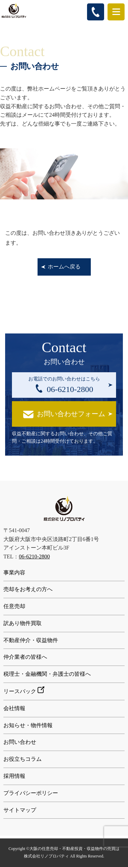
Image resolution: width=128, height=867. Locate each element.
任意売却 (14, 606)
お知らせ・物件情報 (28, 725)
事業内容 (14, 572)
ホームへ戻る (64, 266)
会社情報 (14, 708)
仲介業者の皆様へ (25, 657)
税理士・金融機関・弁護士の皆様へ (47, 674)
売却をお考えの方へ (28, 589)
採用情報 (14, 776)
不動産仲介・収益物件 (30, 640)
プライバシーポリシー (30, 793)
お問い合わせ (19, 742)
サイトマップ (19, 810)
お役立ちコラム (22, 759)
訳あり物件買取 (22, 623)
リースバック (23, 690)
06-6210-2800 (34, 556)
